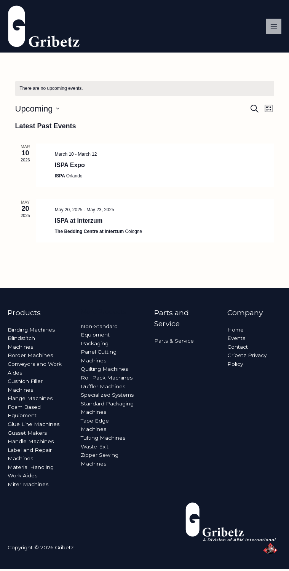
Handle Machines (31, 443)
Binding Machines (31, 332)
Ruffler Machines (103, 389)
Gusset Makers (27, 435)
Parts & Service (174, 343)
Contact (237, 349)
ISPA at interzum (78, 223)
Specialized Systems (107, 397)
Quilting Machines (104, 371)
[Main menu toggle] (274, 27)
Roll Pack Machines (107, 380)
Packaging (95, 346)
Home (235, 332)
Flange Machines (30, 400)
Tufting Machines (103, 440)
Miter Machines (28, 486)
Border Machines (30, 358)
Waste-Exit (95, 449)
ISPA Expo (70, 167)
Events (236, 340)
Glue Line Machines (33, 426)
